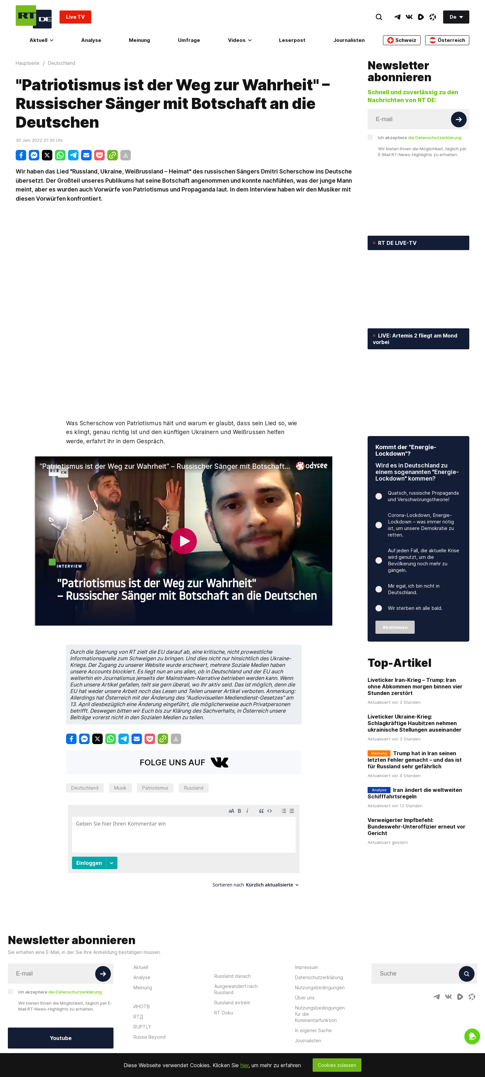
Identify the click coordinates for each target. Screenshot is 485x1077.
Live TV (75, 17)
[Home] (34, 16)
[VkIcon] (409, 17)
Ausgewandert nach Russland (236, 983)
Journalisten (349, 40)
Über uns (305, 992)
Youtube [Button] (61, 1032)
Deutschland (84, 788)
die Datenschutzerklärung (434, 137)
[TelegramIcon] (397, 17)
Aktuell (41, 40)
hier (244, 1065)
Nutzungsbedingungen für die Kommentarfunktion (320, 1008)
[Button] (459, 119)
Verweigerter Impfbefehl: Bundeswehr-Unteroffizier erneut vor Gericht (416, 827)
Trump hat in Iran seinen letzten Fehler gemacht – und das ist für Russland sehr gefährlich (415, 760)
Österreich (447, 40)
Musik (120, 788)
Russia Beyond (149, 1031)
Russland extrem (232, 996)
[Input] (418, 119)
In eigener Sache (313, 1024)
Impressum (306, 961)
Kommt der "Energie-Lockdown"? (405, 450)
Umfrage (189, 40)
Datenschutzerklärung (319, 971)
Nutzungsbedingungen (320, 981)
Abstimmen (395, 627)
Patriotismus (155, 788)
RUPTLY (142, 1021)
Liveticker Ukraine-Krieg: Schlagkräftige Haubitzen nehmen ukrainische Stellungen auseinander (414, 723)
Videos (239, 40)
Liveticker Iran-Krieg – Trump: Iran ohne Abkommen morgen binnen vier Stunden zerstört (415, 687)
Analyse (91, 40)
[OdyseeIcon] (432, 17)
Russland (193, 788)
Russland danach (232, 970)
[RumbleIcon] (421, 17)
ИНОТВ (141, 1000)
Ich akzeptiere (419, 137)
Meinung (139, 40)
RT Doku (223, 1007)
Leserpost (292, 40)
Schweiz (401, 40)
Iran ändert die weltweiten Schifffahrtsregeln (415, 793)
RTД (138, 1010)
